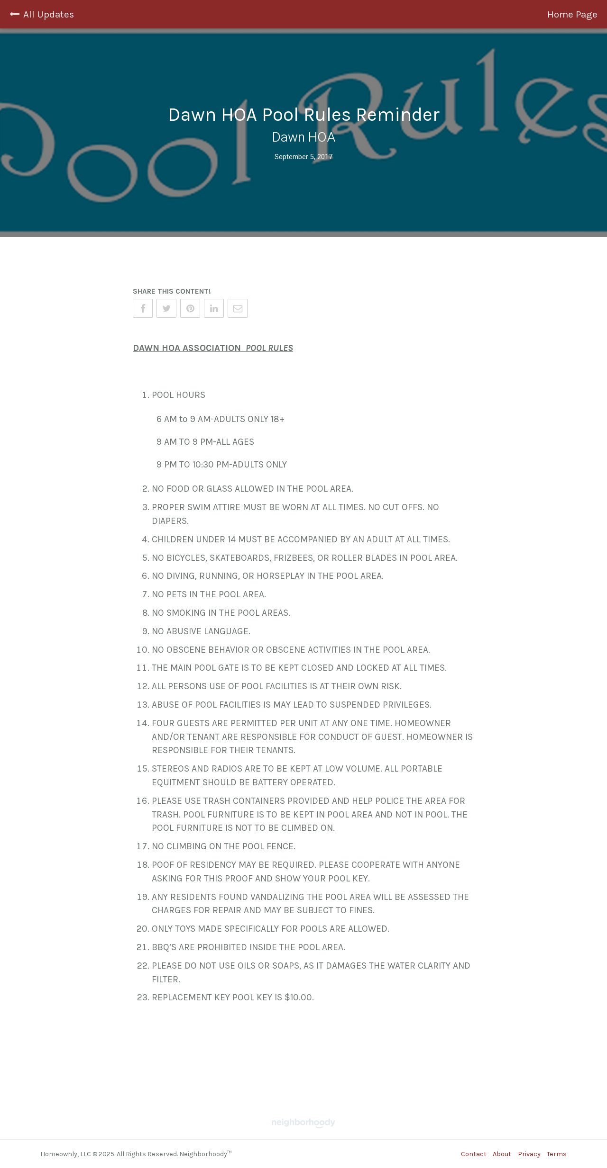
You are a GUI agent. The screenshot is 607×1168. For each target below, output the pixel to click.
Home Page (572, 14)
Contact (474, 1154)
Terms (557, 1154)
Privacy (529, 1154)
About (502, 1154)
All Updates (41, 14)
